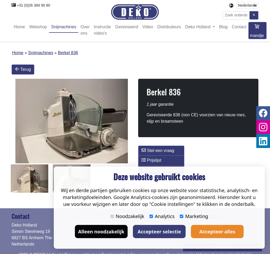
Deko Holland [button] (198, 27)
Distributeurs (169, 27)
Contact (239, 27)
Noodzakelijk (127, 216)
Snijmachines (63, 27)
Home (19, 27)
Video (147, 27)
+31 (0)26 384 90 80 (33, 5)
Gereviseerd (126, 27)
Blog (223, 27)
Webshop (38, 27)
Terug (23, 69)
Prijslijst (151, 160)
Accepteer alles (217, 231)
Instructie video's (102, 30)
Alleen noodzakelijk (101, 231)
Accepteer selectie (159, 231)
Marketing (194, 216)
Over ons (85, 30)
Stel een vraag (158, 150)
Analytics (162, 216)
